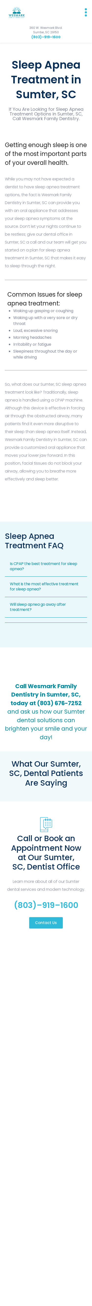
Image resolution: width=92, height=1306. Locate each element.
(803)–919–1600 (46, 37)
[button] (83, 12)
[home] (15, 12)
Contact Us (46, 922)
